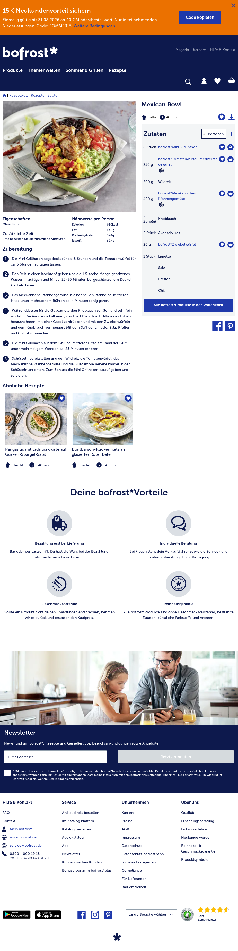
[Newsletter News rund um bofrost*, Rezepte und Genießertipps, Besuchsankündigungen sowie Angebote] (119, 759)
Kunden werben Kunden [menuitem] (82, 862)
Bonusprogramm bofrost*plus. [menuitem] (87, 870)
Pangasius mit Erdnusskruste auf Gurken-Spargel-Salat (35, 452)
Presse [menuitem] (127, 821)
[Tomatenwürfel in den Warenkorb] (230, 159)
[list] (119, 571)
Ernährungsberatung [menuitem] (197, 821)
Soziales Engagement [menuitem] (139, 862)
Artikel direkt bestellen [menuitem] (80, 813)
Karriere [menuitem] (199, 50)
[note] (102, 465)
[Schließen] (233, 6)
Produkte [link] (13, 70)
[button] (200, 17)
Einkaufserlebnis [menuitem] (194, 829)
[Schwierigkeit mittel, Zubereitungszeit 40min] (172, 117)
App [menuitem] (65, 846)
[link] (31, 53)
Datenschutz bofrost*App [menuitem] (143, 854)
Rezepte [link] (117, 70)
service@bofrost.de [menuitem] (22, 845)
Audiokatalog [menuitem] (73, 837)
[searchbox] (6, 82)
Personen (216, 134)
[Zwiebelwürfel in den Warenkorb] (230, 245)
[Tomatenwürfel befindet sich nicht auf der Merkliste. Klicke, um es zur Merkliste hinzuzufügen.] (222, 159)
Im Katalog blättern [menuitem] (78, 821)
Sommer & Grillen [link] (84, 70)
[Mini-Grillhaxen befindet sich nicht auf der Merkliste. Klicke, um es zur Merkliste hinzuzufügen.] (222, 147)
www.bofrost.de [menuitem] (20, 837)
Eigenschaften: (17, 219)
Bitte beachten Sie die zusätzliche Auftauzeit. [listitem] (34, 239)
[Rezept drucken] (231, 117)
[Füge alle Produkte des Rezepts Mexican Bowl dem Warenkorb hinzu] (188, 305)
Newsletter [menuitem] (71, 854)
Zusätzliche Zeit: (19, 233)
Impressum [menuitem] (131, 837)
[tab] (204, 80)
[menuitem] (13, 69)
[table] (188, 221)
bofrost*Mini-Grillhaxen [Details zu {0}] (177, 147)
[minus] (197, 134)
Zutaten (155, 133)
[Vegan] (161, 170)
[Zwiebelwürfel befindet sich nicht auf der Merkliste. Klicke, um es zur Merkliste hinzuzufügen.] (222, 244)
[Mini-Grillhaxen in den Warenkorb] (230, 147)
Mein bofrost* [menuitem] (18, 829)
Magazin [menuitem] (182, 50)
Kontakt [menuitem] (9, 821)
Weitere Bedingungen (94, 25)
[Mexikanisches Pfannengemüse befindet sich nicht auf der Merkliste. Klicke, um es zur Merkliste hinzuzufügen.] (222, 193)
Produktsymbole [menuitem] (194, 859)
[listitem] (69, 261)
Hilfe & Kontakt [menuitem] (222, 50)
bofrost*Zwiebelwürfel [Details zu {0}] (177, 244)
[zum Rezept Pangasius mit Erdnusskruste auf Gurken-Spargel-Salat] (36, 419)
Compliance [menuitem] (132, 870)
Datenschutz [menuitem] (132, 846)
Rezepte (38, 95)
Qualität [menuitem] (187, 813)
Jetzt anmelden (176, 756)
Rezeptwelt (18, 95)
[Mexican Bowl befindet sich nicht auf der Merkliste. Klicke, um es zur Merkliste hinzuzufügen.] (221, 117)
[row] (104, 224)
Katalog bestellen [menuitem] (76, 829)
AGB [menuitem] (125, 829)
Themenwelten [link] (44, 70)
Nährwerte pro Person (93, 219)
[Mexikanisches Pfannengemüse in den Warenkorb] (230, 194)
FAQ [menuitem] (6, 813)
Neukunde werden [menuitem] (196, 837)
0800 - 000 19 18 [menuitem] (21, 853)
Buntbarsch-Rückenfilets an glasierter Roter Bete (98, 452)
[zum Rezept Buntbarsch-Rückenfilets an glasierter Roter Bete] (102, 419)
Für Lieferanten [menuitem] (134, 878)
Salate (52, 95)
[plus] (231, 134)
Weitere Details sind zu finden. (61, 779)
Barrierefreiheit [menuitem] (134, 887)
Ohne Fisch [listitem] (11, 224)
